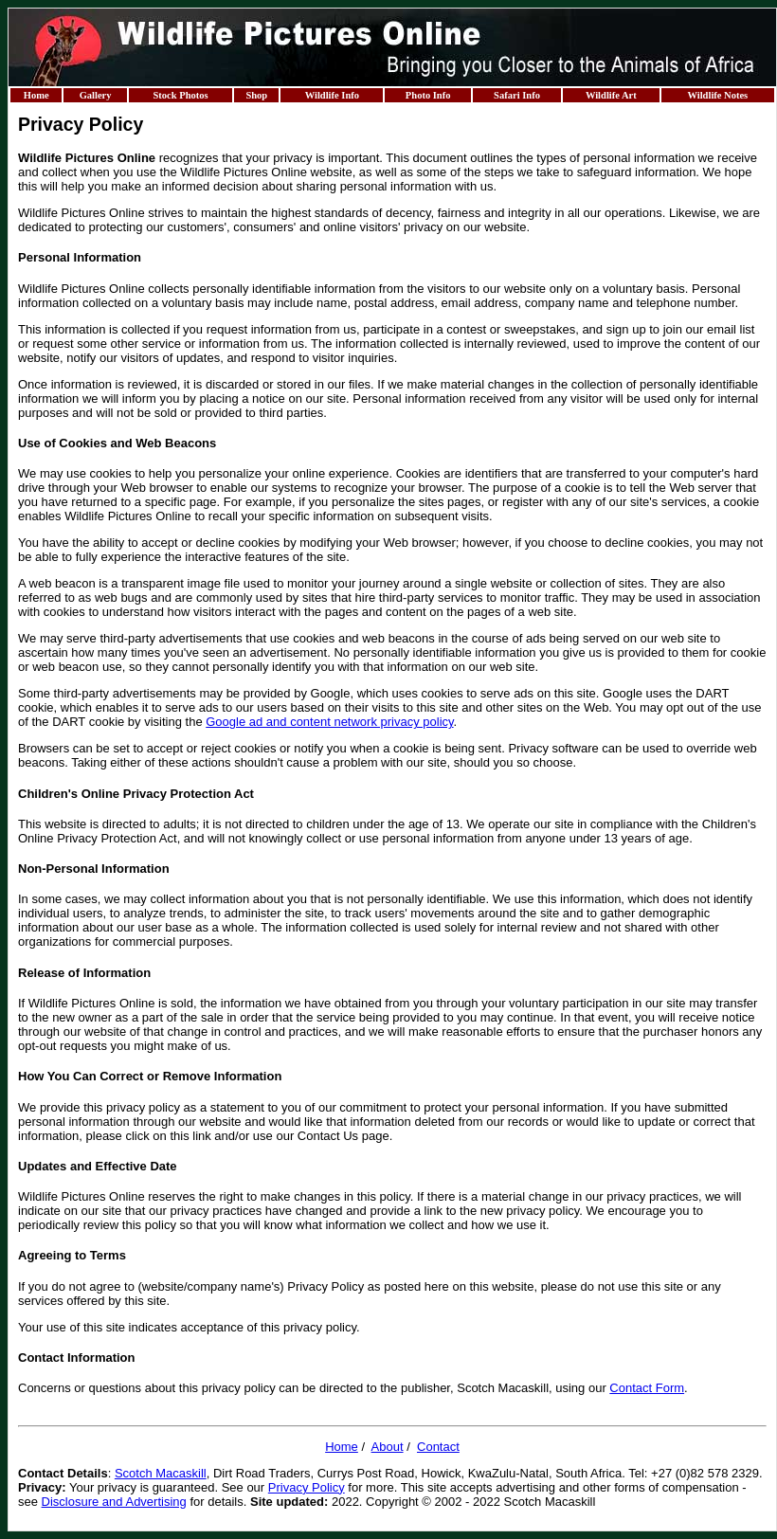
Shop (256, 95)
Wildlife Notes (717, 95)
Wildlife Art (611, 95)
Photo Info (428, 95)
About (387, 1446)
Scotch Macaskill (161, 1473)
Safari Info (517, 95)
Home (36, 95)
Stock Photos (180, 95)
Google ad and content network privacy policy (329, 722)
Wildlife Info (332, 95)
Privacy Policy (306, 1487)
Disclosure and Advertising (114, 1501)
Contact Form (646, 1388)
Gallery (96, 95)
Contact (438, 1446)
